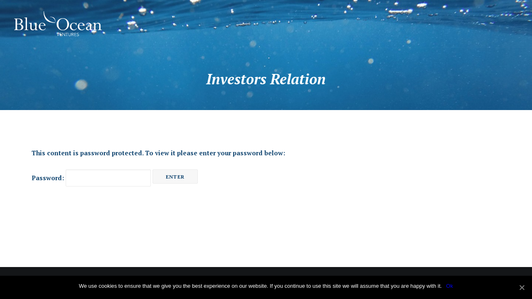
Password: (91, 178)
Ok (449, 286)
